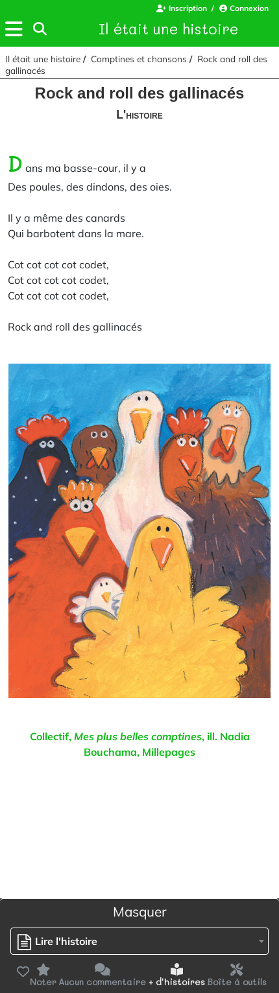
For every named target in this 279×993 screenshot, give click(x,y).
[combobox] (139, 941)
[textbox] (60, 941)
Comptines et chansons (139, 58)
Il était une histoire (168, 28)
